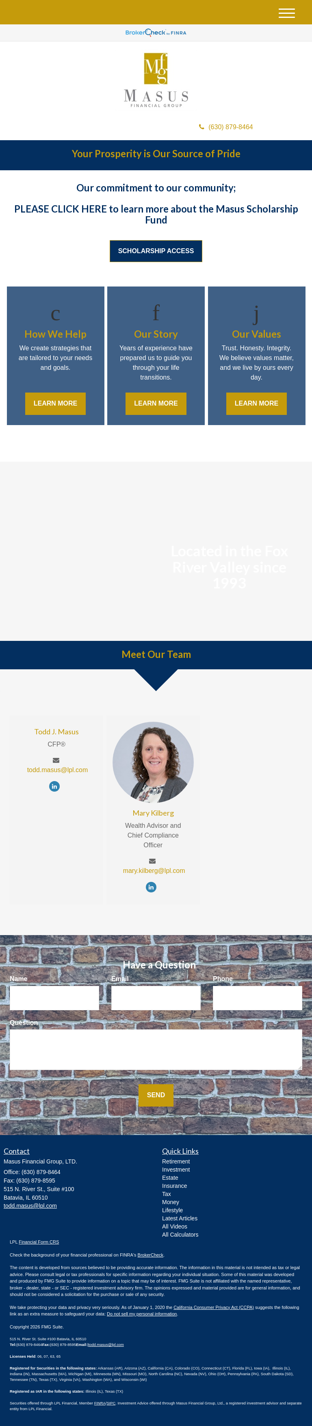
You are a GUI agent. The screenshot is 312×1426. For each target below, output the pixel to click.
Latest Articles (179, 1218)
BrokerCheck (151, 1254)
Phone (223, 978)
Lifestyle (172, 1210)
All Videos (174, 1226)
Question (24, 1022)
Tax (166, 1194)
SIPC (110, 1403)
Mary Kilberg (153, 812)
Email (120, 978)
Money (170, 1202)
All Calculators (180, 1234)
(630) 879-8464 (226, 127)
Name (19, 978)
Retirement (176, 1161)
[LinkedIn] (56, 786)
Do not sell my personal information (142, 1313)
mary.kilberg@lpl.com (154, 870)
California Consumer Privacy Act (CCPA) (213, 1307)
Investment (176, 1169)
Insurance (174, 1186)
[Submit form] (156, 1095)
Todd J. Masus (56, 731)
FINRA (100, 1403)
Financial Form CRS (39, 1241)
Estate (170, 1177)
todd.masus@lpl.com (57, 769)
